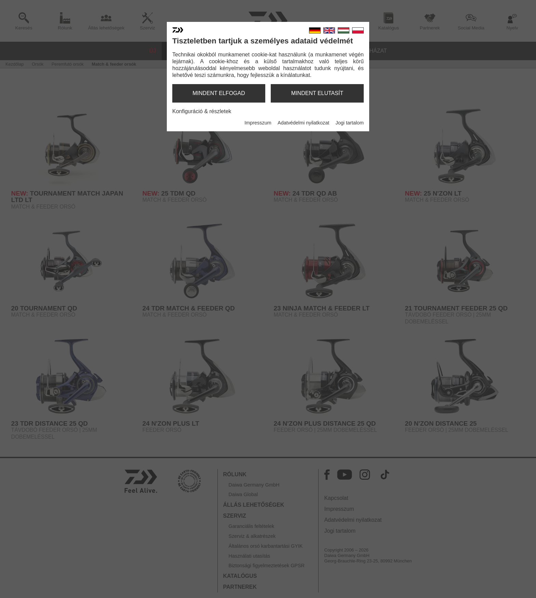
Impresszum (257, 122)
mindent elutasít (317, 93)
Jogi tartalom (350, 122)
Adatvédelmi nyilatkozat (303, 122)
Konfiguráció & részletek (201, 111)
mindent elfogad (218, 93)
